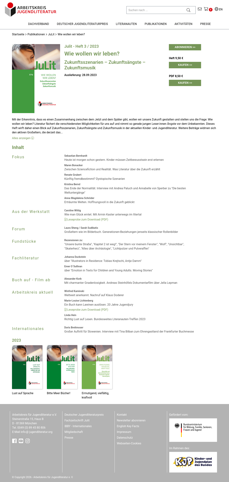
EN (219, 9)
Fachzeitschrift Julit (77, 420)
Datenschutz (125, 437)
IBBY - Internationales (78, 426)
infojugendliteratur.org (36, 432)
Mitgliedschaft (74, 432)
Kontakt (122, 414)
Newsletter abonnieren (131, 420)
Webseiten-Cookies (129, 443)
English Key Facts (128, 426)
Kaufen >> (185, 65)
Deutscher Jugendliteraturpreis (84, 414)
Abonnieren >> (185, 47)
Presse (69, 437)
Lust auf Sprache (22, 393)
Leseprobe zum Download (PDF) (86, 219)
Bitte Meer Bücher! (58, 393)
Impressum (124, 432)
